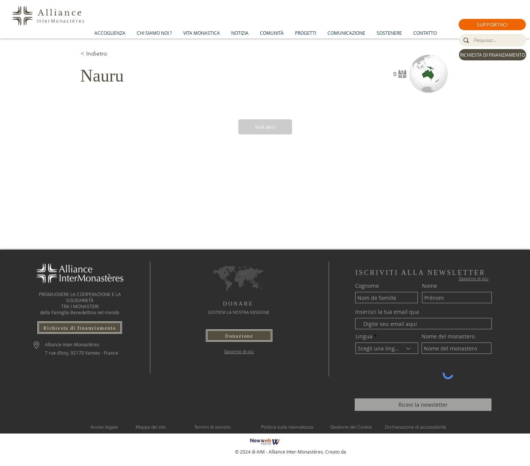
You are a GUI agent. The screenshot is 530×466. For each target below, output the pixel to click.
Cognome (367, 286)
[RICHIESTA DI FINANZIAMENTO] (492, 54)
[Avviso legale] (104, 427)
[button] (492, 24)
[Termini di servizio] (213, 427)
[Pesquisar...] (491, 40)
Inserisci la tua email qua (387, 312)
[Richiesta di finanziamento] (79, 327)
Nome (429, 286)
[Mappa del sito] (151, 427)
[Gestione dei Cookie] (351, 427)
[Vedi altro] (265, 126)
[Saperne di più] (239, 351)
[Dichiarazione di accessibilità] (415, 427)
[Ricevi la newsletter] (423, 404)
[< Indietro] (107, 53)
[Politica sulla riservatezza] (287, 427)
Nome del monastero (448, 336)
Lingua (363, 336)
